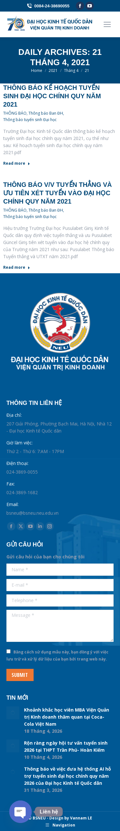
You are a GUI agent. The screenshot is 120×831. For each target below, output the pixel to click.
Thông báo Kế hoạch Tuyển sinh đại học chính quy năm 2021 (52, 96)
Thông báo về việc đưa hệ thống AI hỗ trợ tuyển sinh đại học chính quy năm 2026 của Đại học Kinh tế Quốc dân (67, 776)
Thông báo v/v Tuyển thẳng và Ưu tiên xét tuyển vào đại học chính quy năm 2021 (57, 193)
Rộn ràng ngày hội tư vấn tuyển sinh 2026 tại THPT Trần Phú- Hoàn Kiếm (66, 746)
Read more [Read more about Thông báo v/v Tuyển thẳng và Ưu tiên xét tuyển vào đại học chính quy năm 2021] (16, 267)
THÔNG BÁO (15, 113)
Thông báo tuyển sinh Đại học (30, 119)
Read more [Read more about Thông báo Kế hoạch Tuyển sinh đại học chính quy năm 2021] (16, 163)
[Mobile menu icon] (107, 24)
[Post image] (12, 712)
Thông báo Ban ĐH (45, 113)
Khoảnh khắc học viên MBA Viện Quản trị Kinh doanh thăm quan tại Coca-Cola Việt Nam (66, 717)
